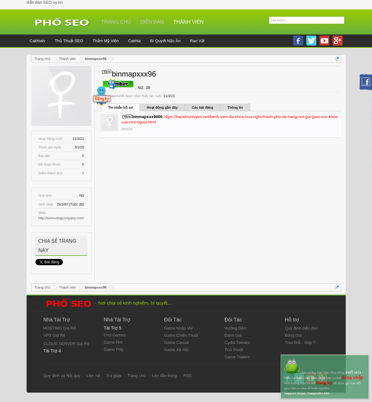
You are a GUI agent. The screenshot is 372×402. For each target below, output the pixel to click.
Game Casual (176, 342)
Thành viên (188, 22)
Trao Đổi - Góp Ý (300, 342)
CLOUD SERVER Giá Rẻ (66, 343)
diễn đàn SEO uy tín (45, 2)
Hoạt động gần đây (162, 107)
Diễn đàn (152, 22)
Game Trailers (237, 357)
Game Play (114, 349)
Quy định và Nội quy (61, 375)
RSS (187, 375)
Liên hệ (92, 375)
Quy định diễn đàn (301, 328)
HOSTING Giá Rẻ (59, 328)
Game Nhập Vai (178, 328)
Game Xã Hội (176, 349)
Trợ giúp (113, 375)
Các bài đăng (202, 107)
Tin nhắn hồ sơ (120, 107)
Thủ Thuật (234, 349)
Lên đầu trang (164, 375)
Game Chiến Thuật (181, 335)
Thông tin (235, 107)
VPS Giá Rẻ (54, 335)
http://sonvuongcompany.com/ (61, 218)
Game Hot (113, 342)
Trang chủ (116, 22)
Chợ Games (115, 335)
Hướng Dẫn (235, 328)
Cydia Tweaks (237, 342)
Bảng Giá (293, 335)
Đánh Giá (233, 335)
